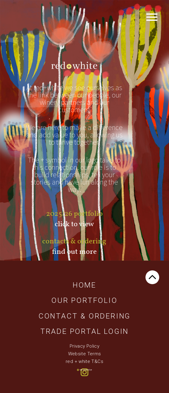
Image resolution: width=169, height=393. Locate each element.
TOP (152, 277)
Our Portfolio (84, 300)
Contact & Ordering (84, 316)
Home (84, 285)
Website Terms (84, 354)
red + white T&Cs (84, 361)
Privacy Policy (84, 346)
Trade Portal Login (84, 331)
